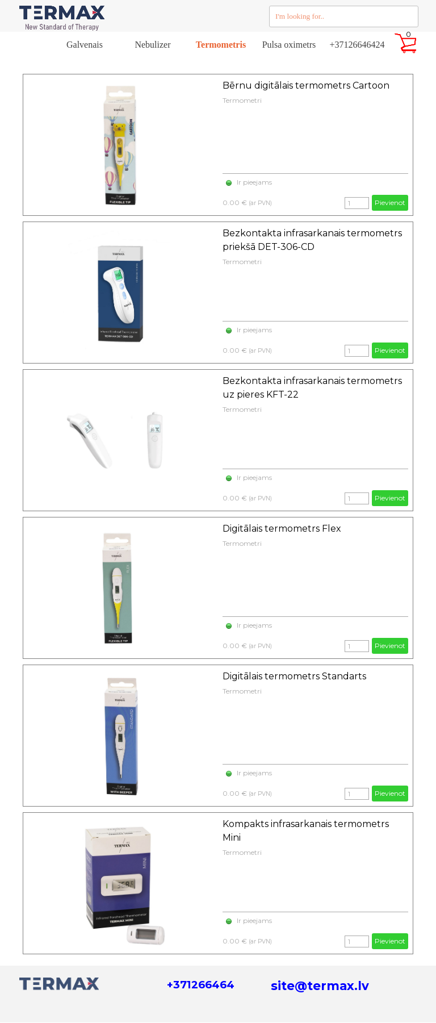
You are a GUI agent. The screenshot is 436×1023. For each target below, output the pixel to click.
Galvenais (84, 44)
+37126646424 (356, 44)
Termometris (221, 44)
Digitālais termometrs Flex (282, 528)
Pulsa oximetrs (289, 44)
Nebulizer (152, 44)
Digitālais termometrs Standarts (294, 676)
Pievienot (390, 202)
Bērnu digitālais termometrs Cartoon (306, 85)
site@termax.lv (320, 985)
